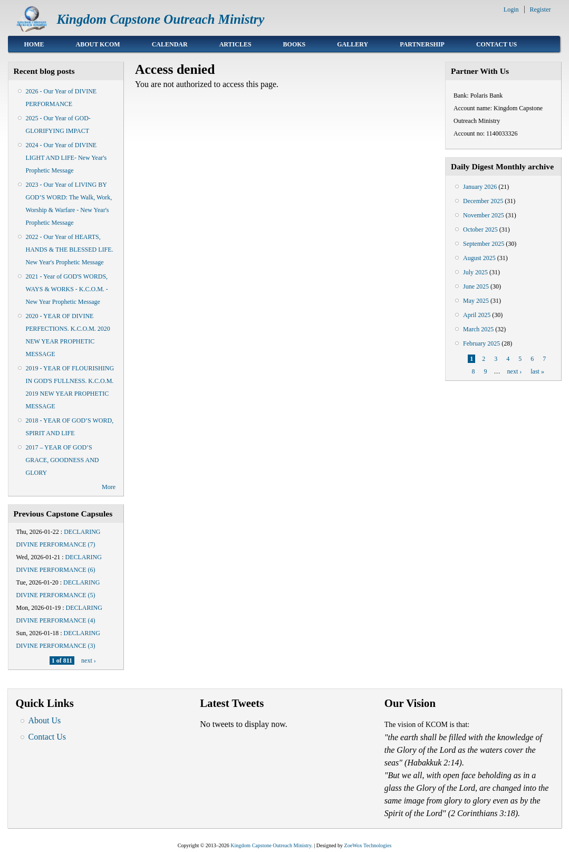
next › (88, 660)
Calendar (170, 44)
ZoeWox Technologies (368, 845)
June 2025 (476, 286)
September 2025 (483, 243)
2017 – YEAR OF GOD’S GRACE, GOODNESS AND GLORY (62, 460)
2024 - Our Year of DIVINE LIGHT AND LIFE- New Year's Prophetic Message (66, 157)
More (108, 487)
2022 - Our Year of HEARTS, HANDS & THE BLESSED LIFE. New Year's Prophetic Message (69, 249)
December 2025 (483, 201)
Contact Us (496, 44)
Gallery (352, 44)
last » (537, 371)
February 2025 (481, 343)
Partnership (422, 44)
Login (511, 9)
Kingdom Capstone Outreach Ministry (160, 19)
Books (294, 44)
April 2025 (476, 315)
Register (540, 9)
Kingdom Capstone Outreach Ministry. (271, 845)
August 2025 (479, 258)
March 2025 (478, 329)
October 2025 (480, 229)
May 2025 (476, 300)
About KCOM (98, 44)
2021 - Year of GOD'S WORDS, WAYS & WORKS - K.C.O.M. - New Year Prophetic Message (67, 289)
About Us (44, 720)
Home (34, 44)
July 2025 (475, 272)
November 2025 (483, 215)
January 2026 (480, 186)
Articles (235, 44)
